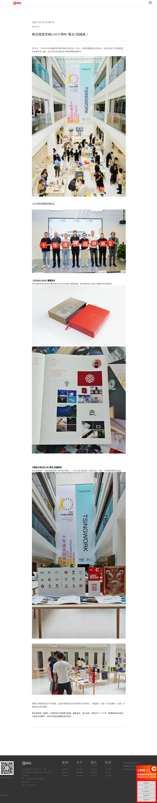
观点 (94, 762)
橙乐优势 (79, 772)
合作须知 (79, 776)
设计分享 (94, 776)
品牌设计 (65, 772)
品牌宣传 (65, 776)
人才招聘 (108, 776)
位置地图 (108, 769)
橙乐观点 (94, 769)
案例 (65, 762)
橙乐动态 (94, 772)
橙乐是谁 (79, 769)
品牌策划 (65, 769)
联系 (108, 762)
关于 (79, 762)
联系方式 (108, 772)
